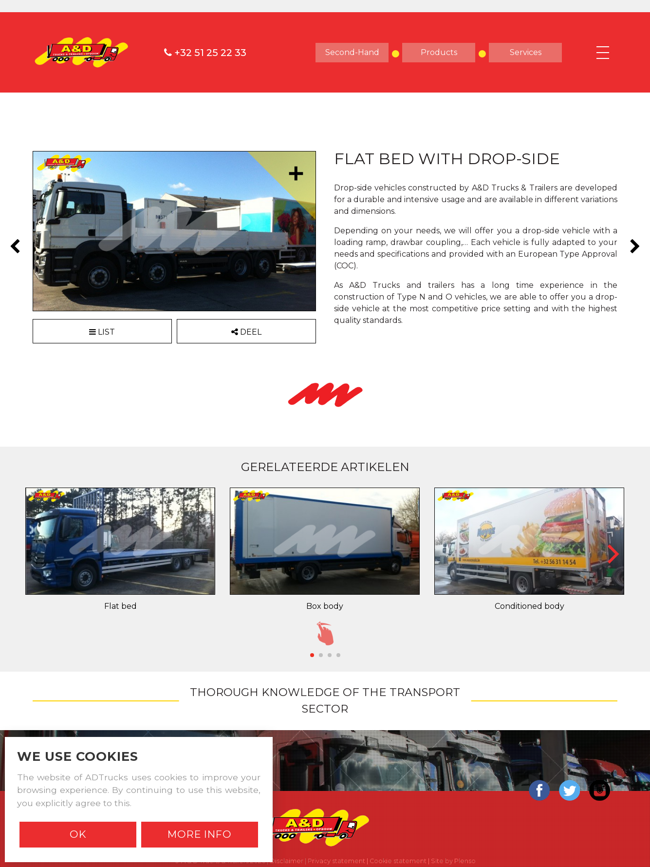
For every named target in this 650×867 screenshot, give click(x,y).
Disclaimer (286, 861)
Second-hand (352, 52)
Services (525, 52)
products (439, 52)
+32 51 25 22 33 (205, 52)
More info (199, 834)
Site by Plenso (453, 861)
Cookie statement (398, 861)
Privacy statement (336, 861)
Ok (78, 834)
